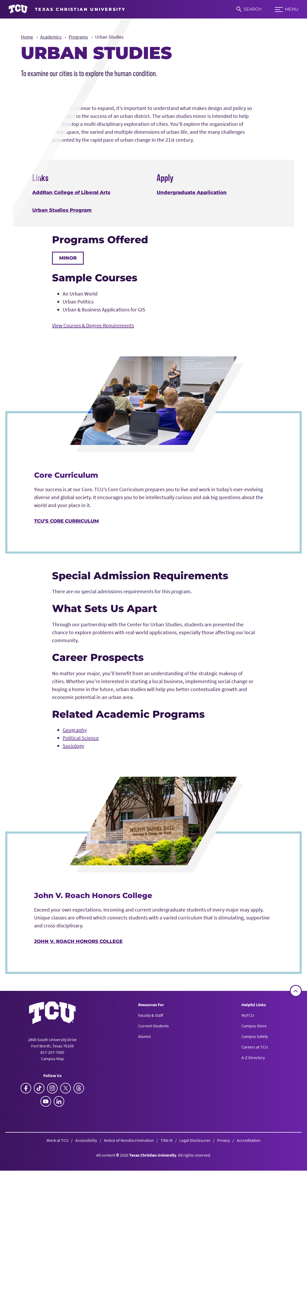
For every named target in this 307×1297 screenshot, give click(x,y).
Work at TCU (57, 1289)
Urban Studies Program (62, 359)
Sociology (73, 894)
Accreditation (249, 1289)
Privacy (223, 1289)
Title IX (167, 1289)
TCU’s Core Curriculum (66, 670)
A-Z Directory (253, 1206)
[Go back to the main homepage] (52, 1162)
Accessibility (86, 1289)
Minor (68, 407)
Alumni (144, 1185)
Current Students (153, 1175)
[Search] (249, 9)
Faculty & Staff (150, 1164)
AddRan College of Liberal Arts (71, 341)
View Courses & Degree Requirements (93, 474)
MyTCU (247, 1164)
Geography (75, 879)
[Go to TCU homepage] (67, 9)
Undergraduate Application (192, 341)
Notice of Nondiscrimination (129, 1289)
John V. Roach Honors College (78, 1090)
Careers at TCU (254, 1196)
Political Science (81, 887)
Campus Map (52, 1207)
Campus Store (254, 1175)
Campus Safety (254, 1185)
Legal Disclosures (194, 1289)
